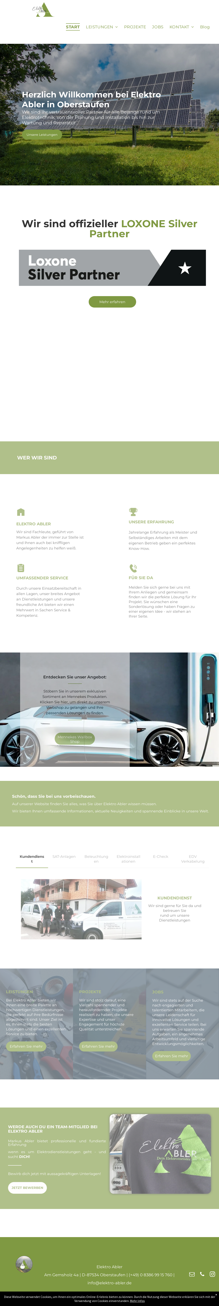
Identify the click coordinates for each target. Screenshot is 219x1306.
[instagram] (213, 1274)
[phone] (202, 1274)
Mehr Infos (137, 1301)
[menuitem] (73, 27)
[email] (192, 1274)
